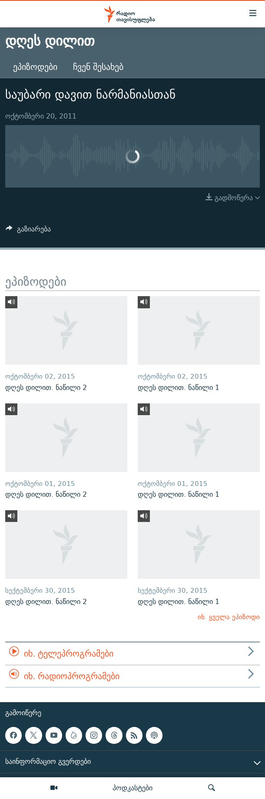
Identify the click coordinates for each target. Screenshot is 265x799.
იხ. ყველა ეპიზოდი (229, 617)
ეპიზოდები (35, 66)
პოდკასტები (132, 788)
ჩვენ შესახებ (98, 66)
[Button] (28, 231)
